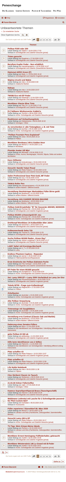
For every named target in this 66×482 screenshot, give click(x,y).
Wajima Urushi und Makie (19, 80)
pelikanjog (25, 336)
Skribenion (25, 377)
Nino (23, 326)
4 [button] (46, 39)
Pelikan (18, 139)
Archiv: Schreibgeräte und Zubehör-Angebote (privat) (35, 131)
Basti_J (24, 74)
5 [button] (49, 39)
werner (24, 256)
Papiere (18, 371)
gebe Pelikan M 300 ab (18, 334)
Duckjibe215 (26, 272)
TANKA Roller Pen (16, 184)
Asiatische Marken (22, 84)
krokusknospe (27, 162)
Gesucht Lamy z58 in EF (19, 418)
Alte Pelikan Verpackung (19, 301)
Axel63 (24, 438)
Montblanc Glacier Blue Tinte (21, 103)
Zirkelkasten (13, 293)
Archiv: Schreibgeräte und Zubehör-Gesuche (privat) (34, 115)
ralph (23, 385)
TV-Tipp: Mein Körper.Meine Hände (24, 426)
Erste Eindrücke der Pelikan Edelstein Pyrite (28, 262)
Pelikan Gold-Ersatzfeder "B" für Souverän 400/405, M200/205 (36, 207)
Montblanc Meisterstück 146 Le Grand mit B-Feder (31, 444)
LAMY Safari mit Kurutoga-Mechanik (24, 246)
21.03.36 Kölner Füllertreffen (21, 383)
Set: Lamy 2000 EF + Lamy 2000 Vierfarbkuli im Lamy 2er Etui (36, 277)
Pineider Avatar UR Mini (19, 150)
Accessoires (20, 405)
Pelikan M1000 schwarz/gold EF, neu (24, 215)
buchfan (25, 129)
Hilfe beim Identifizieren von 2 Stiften (25, 342)
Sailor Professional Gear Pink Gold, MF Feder (29, 176)
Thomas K (25, 233)
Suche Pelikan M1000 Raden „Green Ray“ (27, 238)
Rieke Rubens (27, 170)
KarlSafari (25, 403)
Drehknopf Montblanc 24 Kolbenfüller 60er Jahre (30, 223)
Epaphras (25, 58)
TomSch (25, 113)
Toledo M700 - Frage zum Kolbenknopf (25, 285)
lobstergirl (25, 98)
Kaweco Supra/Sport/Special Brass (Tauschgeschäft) (32, 391)
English (14, 472)
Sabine (24, 51)
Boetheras (25, 193)
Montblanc (19, 146)
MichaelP (25, 152)
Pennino (25, 428)
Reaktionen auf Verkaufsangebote (23, 119)
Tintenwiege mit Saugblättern (21, 309)
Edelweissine (26, 121)
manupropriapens (28, 66)
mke (23, 82)
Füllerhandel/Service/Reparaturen (28, 258)
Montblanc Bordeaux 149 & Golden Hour (26, 143)
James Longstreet (28, 240)
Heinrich (25, 393)
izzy (23, 178)
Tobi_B (24, 105)
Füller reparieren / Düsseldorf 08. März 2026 (28, 409)
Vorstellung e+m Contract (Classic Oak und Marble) (31, 317)
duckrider (25, 295)
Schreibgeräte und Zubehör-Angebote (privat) (32, 76)
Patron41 (25, 344)
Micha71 (25, 145)
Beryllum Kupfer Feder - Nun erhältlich (25, 64)
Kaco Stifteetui (14, 160)
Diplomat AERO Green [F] (19, 72)
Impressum (20, 472)
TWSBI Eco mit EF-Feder (19, 96)
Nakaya (11, 88)
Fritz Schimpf (26, 264)
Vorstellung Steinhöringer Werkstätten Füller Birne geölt (34, 191)
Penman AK (26, 209)
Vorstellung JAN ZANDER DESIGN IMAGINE (28, 199)
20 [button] (55, 39)
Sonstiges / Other (22, 123)
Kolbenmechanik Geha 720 (20, 230)
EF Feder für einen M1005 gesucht (23, 270)
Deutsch (9, 472)
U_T (23, 248)
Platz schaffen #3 (15, 352)
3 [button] (43, 39)
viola (23, 137)
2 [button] (40, 39)
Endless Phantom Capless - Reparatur (25, 254)
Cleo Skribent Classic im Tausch (23, 375)
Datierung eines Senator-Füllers (22, 324)
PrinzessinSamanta (29, 279)
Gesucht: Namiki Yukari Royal (21, 168)
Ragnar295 (26, 287)
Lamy (18, 250)
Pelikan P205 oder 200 (18, 49)
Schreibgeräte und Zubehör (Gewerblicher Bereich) (34, 68)
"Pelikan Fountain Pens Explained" (24, 135)
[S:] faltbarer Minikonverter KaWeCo (24, 111)
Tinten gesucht (14, 56)
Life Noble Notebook (17, 367)
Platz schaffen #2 (15, 359)
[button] (34, 39)
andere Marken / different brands (27, 187)
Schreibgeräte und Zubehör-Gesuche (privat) (32, 53)
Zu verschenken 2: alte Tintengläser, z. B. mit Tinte (31, 127)
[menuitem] (7, 18)
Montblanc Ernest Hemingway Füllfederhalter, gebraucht (34, 436)
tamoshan (25, 225)
